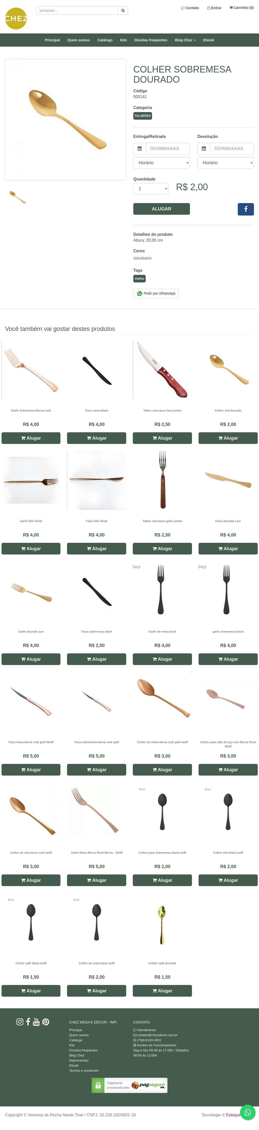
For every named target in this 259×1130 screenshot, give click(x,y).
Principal (52, 40)
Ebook (208, 40)
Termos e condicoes (84, 1070)
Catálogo (105, 40)
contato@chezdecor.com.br (158, 1035)
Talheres (143, 116)
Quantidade (144, 179)
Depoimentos (79, 1060)
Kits (123, 40)
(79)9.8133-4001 (149, 1040)
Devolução (208, 136)
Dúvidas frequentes (151, 40)
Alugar (161, 208)
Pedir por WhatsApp (156, 294)
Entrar (214, 8)
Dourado (143, 258)
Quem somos (79, 40)
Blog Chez (76, 1055)
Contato (190, 8)
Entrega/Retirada (149, 136)
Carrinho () (241, 8)
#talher (139, 278)
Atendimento (144, 1030)
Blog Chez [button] (185, 40)
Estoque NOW (238, 1115)
